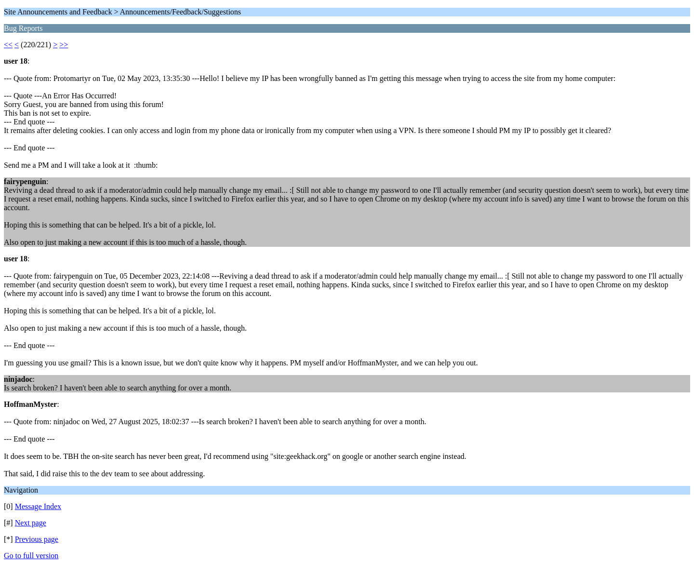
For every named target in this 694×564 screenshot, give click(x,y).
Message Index (38, 506)
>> (63, 44)
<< (8, 44)
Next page (30, 523)
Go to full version (31, 555)
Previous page (36, 539)
